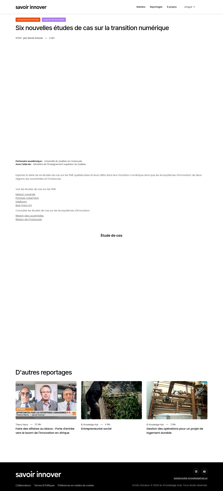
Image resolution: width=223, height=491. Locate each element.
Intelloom (21, 201)
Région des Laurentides (30, 215)
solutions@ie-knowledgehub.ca (190, 478)
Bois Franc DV (24, 205)
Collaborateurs (23, 485)
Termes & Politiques (44, 485)
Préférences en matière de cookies (76, 485)
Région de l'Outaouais (29, 219)
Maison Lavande (25, 194)
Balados (141, 6)
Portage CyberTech (27, 198)
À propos (172, 6)
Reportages (156, 6)
